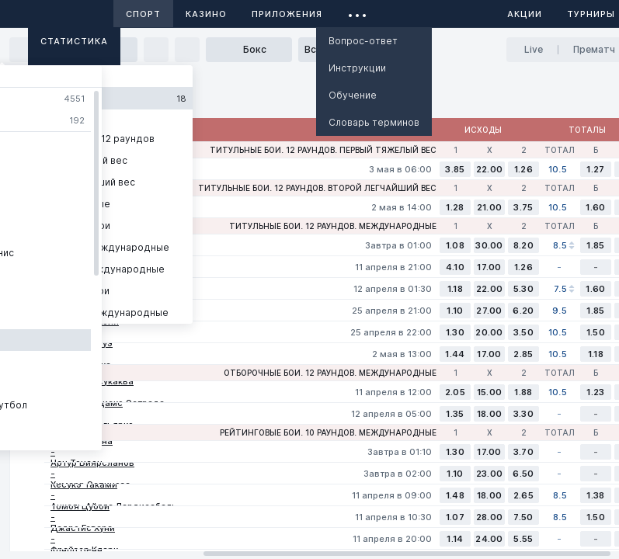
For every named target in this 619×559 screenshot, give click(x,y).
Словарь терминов (374, 122)
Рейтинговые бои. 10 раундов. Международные (328, 432)
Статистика (74, 41)
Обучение (353, 95)
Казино (206, 14)
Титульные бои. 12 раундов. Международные (332, 226)
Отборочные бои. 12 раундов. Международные (330, 372)
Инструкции (357, 68)
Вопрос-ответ (363, 41)
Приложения (287, 14)
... (357, 11)
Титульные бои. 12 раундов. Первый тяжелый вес (323, 150)
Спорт (143, 14)
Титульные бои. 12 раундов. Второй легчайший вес (317, 188)
